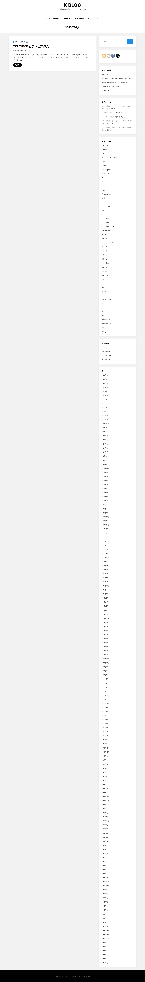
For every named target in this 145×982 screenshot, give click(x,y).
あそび (104, 202)
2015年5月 (105, 598)
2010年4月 (105, 728)
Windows (104, 198)
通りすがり (110, 109)
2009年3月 (105, 780)
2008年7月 (105, 809)
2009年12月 (105, 744)
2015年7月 (105, 590)
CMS (103, 153)
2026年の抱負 (106, 91)
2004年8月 (105, 947)
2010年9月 (105, 707)
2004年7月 (105, 951)
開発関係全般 (106, 320)
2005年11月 (105, 886)
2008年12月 (105, 792)
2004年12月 (105, 930)
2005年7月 (105, 902)
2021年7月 (105, 480)
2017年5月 (105, 545)
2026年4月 (105, 375)
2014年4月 (105, 643)
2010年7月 (105, 715)
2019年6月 (105, 513)
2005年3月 (105, 918)
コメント (30, 50)
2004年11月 (105, 934)
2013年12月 (105, 659)
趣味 (103, 316)
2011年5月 (105, 679)
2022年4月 (105, 460)
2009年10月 (105, 752)
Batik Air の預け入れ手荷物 (110, 86)
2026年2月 (105, 379)
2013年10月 (105, 663)
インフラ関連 (106, 206)
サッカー (104, 235)
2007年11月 (105, 821)
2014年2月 (105, 651)
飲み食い (104, 332)
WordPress (87, 976)
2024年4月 (105, 448)
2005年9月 (105, 894)
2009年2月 (105, 784)
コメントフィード (107, 355)
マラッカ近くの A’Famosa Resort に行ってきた (117, 78)
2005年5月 (105, 910)
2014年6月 (105, 634)
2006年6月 (105, 857)
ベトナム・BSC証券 (108, 113)
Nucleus (104, 182)
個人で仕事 (105, 275)
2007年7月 (105, 829)
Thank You (67, 18)
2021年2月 (105, 501)
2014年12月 (105, 614)
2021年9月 (105, 472)
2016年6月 (105, 578)
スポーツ (104, 239)
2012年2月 (105, 671)
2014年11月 (105, 618)
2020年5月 (105, 505)
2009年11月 (105, 748)
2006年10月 (105, 845)
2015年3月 (105, 606)
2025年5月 (105, 403)
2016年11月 (105, 561)
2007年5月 (105, 837)
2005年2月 (105, 922)
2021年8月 (105, 476)
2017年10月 (105, 525)
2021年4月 (105, 493)
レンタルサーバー (107, 271)
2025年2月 (105, 411)
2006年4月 (105, 865)
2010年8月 (105, 711)
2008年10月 (105, 801)
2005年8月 (105, 898)
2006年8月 (105, 849)
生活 (103, 303)
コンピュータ (106, 222)
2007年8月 (105, 825)
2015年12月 (105, 586)
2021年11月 (105, 464)
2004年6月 (105, 955)
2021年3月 (105, 497)
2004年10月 (105, 938)
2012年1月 (105, 675)
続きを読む (18, 65)
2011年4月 (105, 683)
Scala (103, 190)
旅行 (103, 283)
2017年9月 (105, 529)
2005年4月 (105, 914)
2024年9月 (105, 428)
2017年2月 (105, 553)
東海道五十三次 (106, 299)
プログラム (105, 263)
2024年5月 (105, 444)
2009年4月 (105, 776)
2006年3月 (105, 869)
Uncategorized (106, 194)
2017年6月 (105, 541)
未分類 (104, 291)
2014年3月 (105, 647)
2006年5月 (105, 861)
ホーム (47, 18)
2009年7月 (105, 764)
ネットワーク (106, 251)
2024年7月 (105, 436)
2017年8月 (105, 533)
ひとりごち (105, 259)
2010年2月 (105, 736)
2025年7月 (105, 395)
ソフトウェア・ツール (109, 243)
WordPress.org (106, 359)
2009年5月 (105, 772)
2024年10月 (105, 424)
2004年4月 (105, 963)
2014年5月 (105, 638)
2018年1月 (105, 521)
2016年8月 (105, 574)
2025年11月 (105, 387)
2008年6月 (105, 813)
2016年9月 (105, 569)
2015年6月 (105, 594)
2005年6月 (105, 906)
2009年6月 (105, 768)
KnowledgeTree (106, 170)
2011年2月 (105, 691)
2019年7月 (105, 509)
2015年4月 (105, 602)
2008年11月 (105, 797)
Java (103, 162)
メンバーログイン (94, 18)
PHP (103, 186)
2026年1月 (105, 383)
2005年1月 (105, 926)
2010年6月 (105, 719)
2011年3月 (105, 687)
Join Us (56, 18)
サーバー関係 (106, 230)
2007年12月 (105, 817)
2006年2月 (105, 873)
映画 (103, 287)
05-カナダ (105, 145)
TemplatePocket (72, 976)
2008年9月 (105, 805)
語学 (103, 312)
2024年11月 (105, 419)
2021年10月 (105, 468)
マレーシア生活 (106, 267)
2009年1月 (105, 788)
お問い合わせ (79, 18)
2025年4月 (105, 407)
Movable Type (106, 178)
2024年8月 (105, 432)
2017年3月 (105, 549)
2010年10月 (105, 703)
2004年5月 (105, 959)
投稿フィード (106, 351)
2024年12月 (105, 415)
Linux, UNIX (105, 174)
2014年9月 (105, 622)
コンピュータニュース (109, 226)
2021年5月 (105, 488)
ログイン (104, 347)
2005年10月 (105, 890)
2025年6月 (105, 399)
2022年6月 (105, 456)
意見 (27, 42)
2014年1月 (105, 655)
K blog (72, 5)
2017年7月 (105, 537)
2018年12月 (105, 517)
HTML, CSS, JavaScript (109, 158)
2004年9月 (105, 942)
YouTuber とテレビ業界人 (31, 46)
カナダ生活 (105, 218)
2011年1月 (105, 695)
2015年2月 (105, 610)
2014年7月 (105, 630)
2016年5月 (105, 582)
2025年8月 (105, 391)
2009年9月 (105, 756)
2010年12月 (105, 699)
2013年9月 (105, 667)
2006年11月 (105, 841)
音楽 (103, 328)
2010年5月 (105, 723)
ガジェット (105, 214)
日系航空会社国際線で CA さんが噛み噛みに (115, 82)
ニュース (104, 247)
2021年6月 (105, 484)
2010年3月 (105, 732)
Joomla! (104, 166)
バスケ (104, 255)
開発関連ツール (106, 324)
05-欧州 (104, 149)
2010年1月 (105, 740)
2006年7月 (105, 853)
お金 (103, 210)
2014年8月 (105, 626)
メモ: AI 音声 (106, 74)
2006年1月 (105, 878)
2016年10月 (105, 565)
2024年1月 (105, 452)
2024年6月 (105, 440)
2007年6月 (105, 833)
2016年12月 (105, 557)
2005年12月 (105, 882)
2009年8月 (105, 760)
